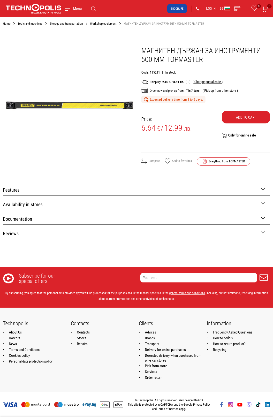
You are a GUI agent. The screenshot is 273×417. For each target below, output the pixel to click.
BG (225, 8)
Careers (14, 338)
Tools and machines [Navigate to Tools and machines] (30, 23)
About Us (15, 332)
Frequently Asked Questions (232, 332)
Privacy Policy (201, 404)
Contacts (83, 332)
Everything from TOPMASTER (227, 161)
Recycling (219, 350)
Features (134, 189)
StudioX (198, 400)
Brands (150, 338)
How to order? (223, 338)
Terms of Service (167, 409)
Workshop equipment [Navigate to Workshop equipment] (103, 23)
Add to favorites (178, 161)
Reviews (134, 233)
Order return (153, 377)
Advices (150, 332)
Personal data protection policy (31, 361)
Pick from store (156, 366)
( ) (208, 82)
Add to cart (246, 117)
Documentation (134, 218)
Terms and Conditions (24, 350)
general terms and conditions (187, 293)
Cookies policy (19, 355)
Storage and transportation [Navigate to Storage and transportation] (66, 23)
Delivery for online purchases (165, 350)
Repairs (82, 344)
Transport (152, 344)
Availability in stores (134, 204)
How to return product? (229, 344)
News (13, 344)
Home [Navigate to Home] (6, 23)
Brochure (177, 8)
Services (151, 372)
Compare (150, 161)
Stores (81, 338)
